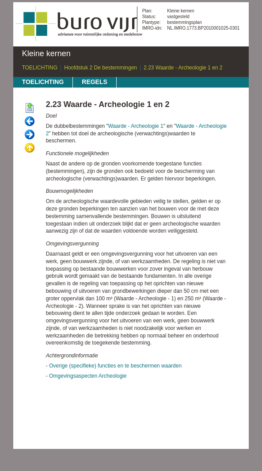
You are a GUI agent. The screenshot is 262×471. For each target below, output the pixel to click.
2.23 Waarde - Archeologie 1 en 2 (183, 68)
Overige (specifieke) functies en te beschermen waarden (115, 366)
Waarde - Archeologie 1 (135, 126)
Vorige (29, 121)
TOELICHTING (39, 68)
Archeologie (112, 376)
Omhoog (29, 148)
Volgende (29, 135)
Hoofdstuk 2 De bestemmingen (100, 68)
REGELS (94, 81)
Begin (29, 108)
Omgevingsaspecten (73, 376)
